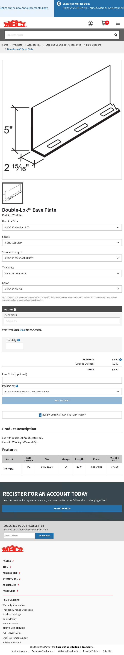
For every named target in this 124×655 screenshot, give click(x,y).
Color (5, 283)
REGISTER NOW (62, 508)
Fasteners (9, 591)
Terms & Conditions (42, 651)
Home (5, 44)
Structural (10, 578)
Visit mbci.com (19, 651)
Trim (5, 566)
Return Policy (10, 618)
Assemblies (9, 585)
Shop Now (100, 8)
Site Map (107, 651)
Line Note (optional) (14, 374)
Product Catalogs (12, 614)
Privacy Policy (90, 651)
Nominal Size (10, 221)
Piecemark (10, 315)
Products (17, 44)
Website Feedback (68, 651)
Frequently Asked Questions (18, 609)
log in (23, 329)
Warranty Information (14, 605)
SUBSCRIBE (44, 535)
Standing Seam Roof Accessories (63, 44)
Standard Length (12, 252)
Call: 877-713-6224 (12, 633)
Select (6, 236)
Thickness (8, 267)
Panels (7, 560)
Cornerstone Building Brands (73, 646)
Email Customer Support (15, 637)
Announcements (11, 623)
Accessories (34, 44)
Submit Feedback (12, 642)
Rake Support (93, 44)
